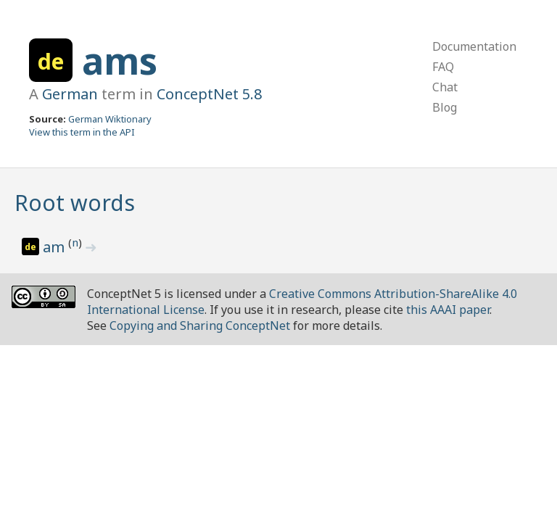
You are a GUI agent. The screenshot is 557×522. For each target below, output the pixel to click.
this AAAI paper (448, 310)
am (55, 247)
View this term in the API (82, 131)
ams (119, 61)
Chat (445, 87)
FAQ (443, 67)
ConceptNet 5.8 (209, 94)
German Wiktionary (110, 118)
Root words (75, 203)
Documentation (474, 46)
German (70, 94)
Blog (444, 107)
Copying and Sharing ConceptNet (200, 326)
